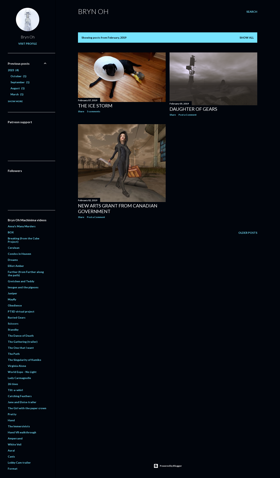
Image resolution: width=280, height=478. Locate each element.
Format (13, 468)
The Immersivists (19, 426)
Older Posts (247, 232)
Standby (13, 329)
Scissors (13, 323)
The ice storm (95, 105)
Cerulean (13, 247)
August (17, 88)
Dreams (13, 259)
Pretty (12, 414)
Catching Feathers (20, 396)
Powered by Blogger (168, 466)
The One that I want (21, 347)
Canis (11, 456)
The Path (14, 353)
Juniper (12, 293)
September (20, 82)
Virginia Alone (17, 365)
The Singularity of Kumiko (24, 359)
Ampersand (15, 438)
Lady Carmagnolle (19, 378)
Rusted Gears (16, 317)
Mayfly (12, 299)
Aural (11, 450)
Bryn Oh (93, 11)
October (18, 76)
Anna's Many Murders (22, 226)
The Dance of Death (21, 335)
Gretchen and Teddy (21, 281)
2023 (13, 70)
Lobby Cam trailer (19, 462)
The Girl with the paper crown (27, 408)
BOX (11, 232)
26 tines (13, 384)
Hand (11, 420)
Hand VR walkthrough (22, 432)
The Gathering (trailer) (23, 341)
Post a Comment (187, 114)
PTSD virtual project (21, 311)
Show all (247, 37)
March (17, 94)
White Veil (14, 444)
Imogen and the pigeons (23, 287)
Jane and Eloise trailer (22, 402)
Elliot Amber (16, 265)
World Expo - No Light (22, 372)
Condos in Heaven (19, 253)
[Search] (251, 11)
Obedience (15, 305)
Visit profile (27, 43)
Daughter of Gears (193, 109)
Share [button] (81, 111)
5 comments (93, 111)
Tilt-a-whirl (15, 390)
